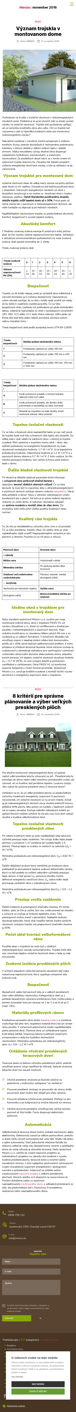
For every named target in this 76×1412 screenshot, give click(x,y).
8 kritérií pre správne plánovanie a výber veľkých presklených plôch (38, 701)
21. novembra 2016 (50, 41)
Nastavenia (38, 1384)
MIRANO (30, 41)
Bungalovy (11, 1345)
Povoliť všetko (38, 1391)
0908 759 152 (16, 1215)
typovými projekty (28, 1173)
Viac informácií (17, 1377)
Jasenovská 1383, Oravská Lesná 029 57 (32, 1226)
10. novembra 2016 (50, 714)
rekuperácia (60, 491)
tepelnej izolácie (50, 1020)
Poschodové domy (15, 1349)
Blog (38, 21)
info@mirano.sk (17, 1238)
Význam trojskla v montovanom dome (38, 31)
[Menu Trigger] (71, 4)
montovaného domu (32, 1184)
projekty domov (50, 1340)
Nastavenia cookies (16, 1406)
